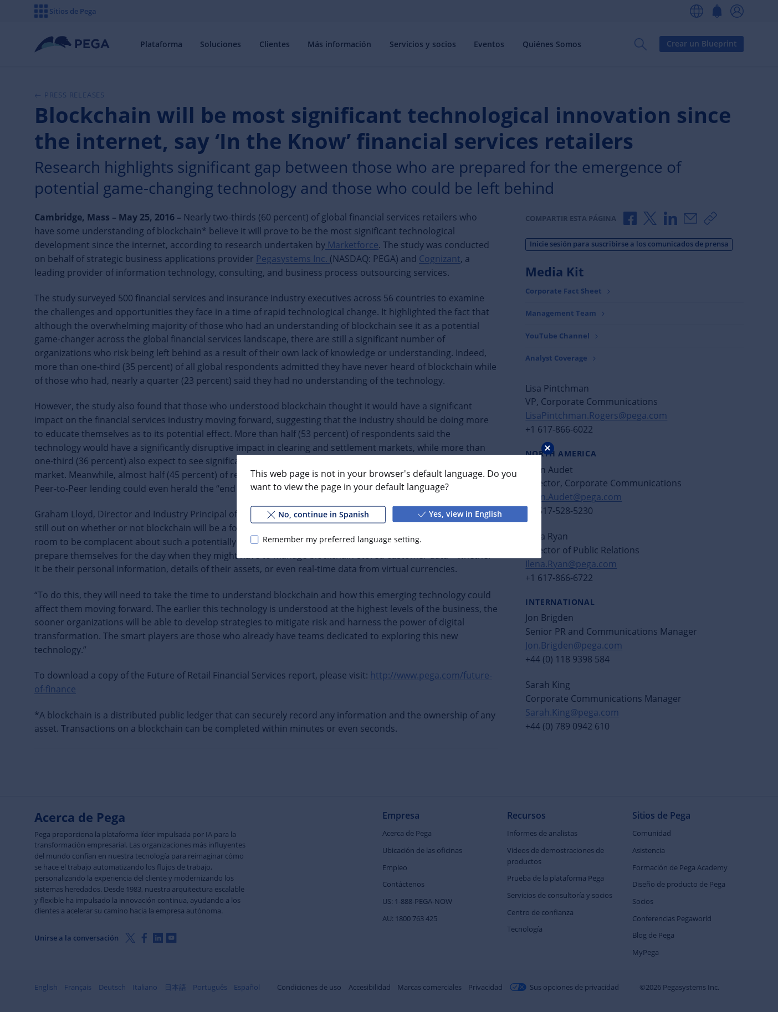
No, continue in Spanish (318, 513)
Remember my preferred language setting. (342, 539)
